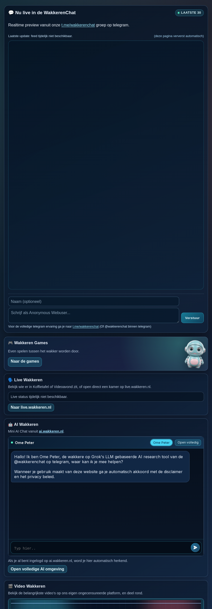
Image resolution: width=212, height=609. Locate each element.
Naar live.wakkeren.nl (31, 407)
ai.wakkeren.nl (51, 431)
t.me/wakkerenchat (78, 25)
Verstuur (192, 318)
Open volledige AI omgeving (37, 569)
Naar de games (25, 361)
